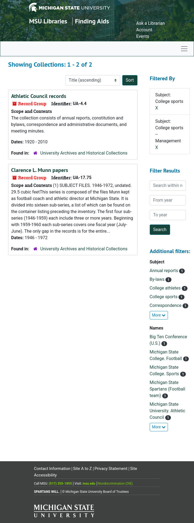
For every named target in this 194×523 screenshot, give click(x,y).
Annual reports (164, 270)
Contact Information (52, 468)
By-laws (158, 279)
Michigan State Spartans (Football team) (167, 389)
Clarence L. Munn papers (39, 170)
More (159, 315)
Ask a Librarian (150, 23)
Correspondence (166, 305)
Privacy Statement (111, 468)
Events (142, 36)
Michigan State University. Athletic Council (167, 411)
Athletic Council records (38, 96)
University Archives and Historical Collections (83, 153)
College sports (164, 296)
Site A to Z (82, 468)
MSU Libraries (48, 21)
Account (144, 29)
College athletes (166, 288)
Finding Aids (92, 21)
